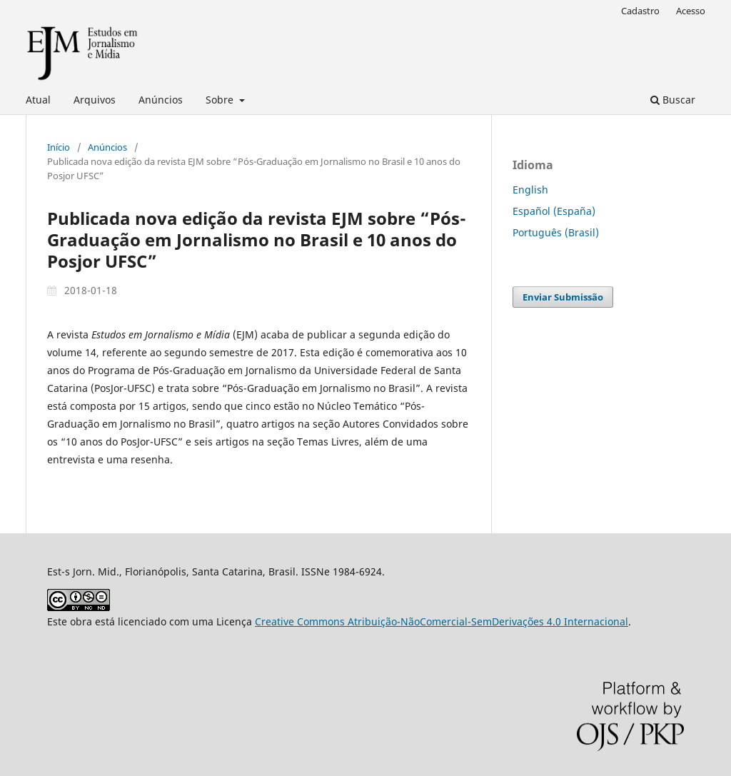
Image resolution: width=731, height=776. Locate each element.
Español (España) (554, 211)
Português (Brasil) (556, 232)
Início (58, 147)
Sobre (221, 99)
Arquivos (95, 99)
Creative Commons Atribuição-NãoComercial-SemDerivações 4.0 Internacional (441, 621)
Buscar (672, 99)
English (530, 189)
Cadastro (640, 10)
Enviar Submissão (563, 297)
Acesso (690, 10)
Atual (38, 99)
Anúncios (160, 99)
